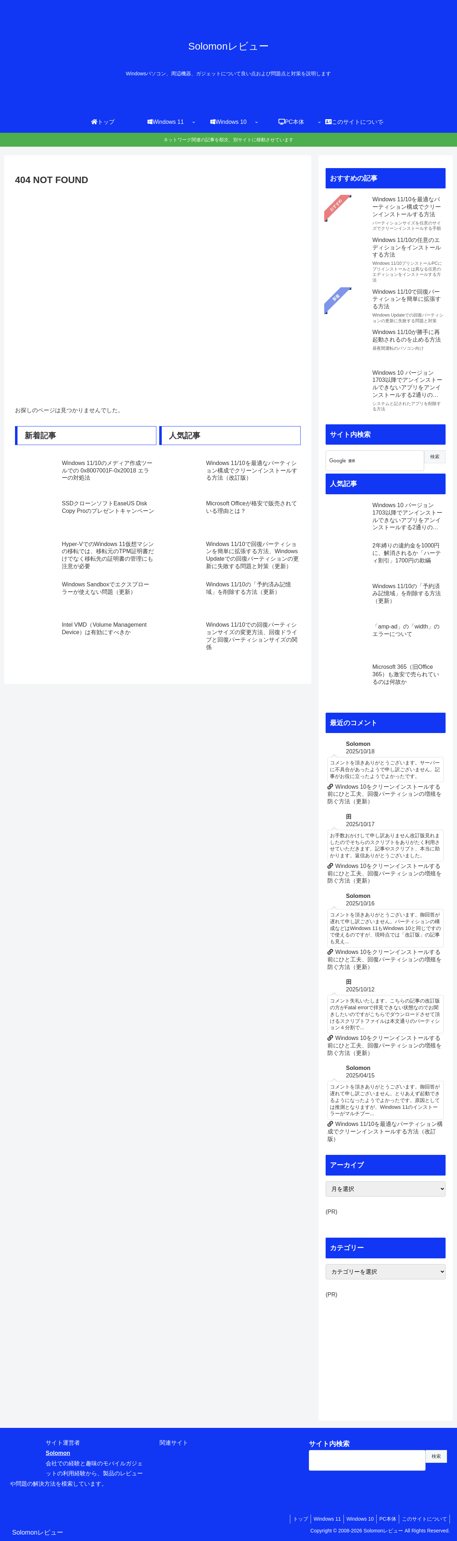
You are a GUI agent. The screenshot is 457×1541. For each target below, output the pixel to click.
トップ (292, 1519)
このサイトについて (423, 1519)
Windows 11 (320, 1519)
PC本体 (385, 1519)
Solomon (58, 1453)
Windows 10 (355, 1519)
